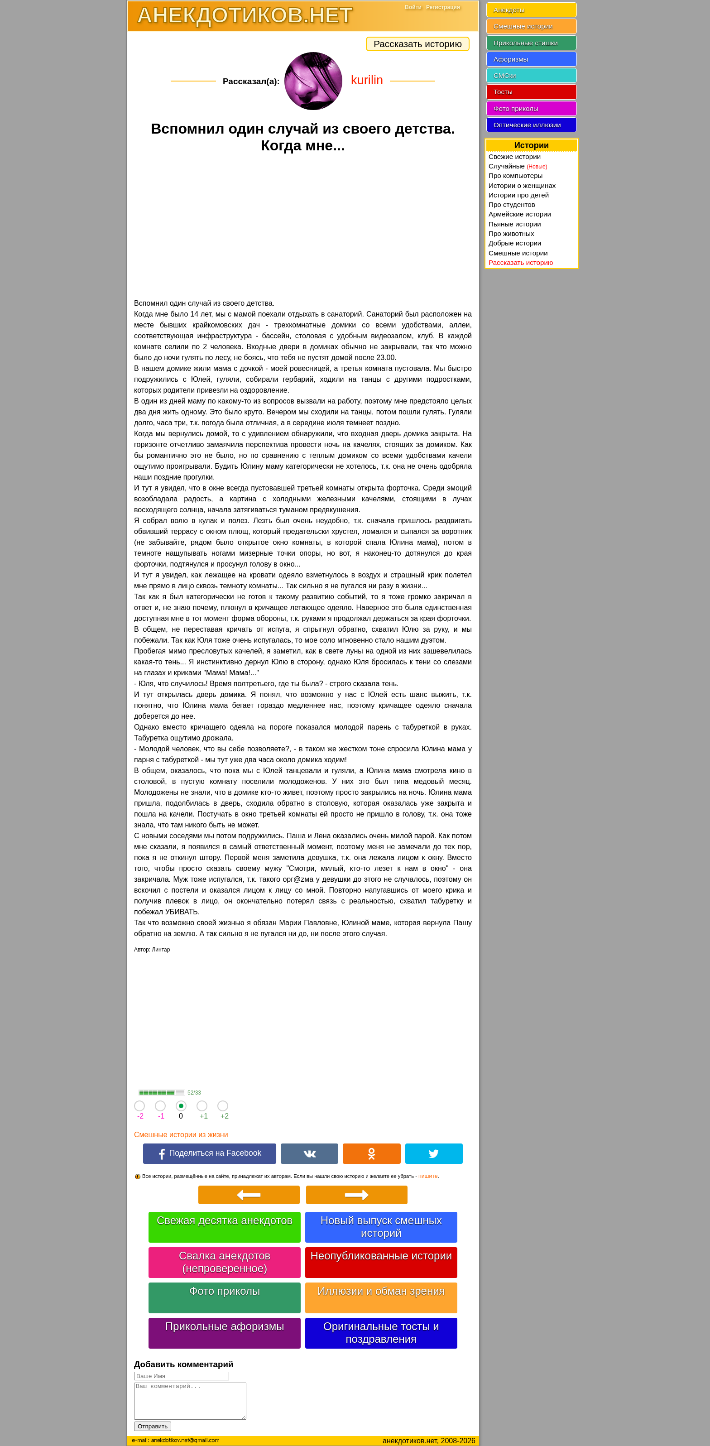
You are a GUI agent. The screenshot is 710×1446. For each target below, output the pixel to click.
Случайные (518, 166)
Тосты (503, 92)
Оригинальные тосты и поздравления (381, 1332)
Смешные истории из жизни (181, 1135)
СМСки (505, 75)
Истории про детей (519, 195)
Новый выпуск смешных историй (381, 1226)
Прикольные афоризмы (224, 1326)
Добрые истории (515, 243)
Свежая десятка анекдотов (225, 1220)
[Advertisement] (303, 227)
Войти (413, 7)
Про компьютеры (516, 175)
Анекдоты (509, 10)
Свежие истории (515, 156)
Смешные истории (523, 26)
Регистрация (443, 7)
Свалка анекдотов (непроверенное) (224, 1261)
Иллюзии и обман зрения (381, 1291)
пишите (428, 1176)
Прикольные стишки (526, 43)
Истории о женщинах (522, 185)
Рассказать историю (418, 43)
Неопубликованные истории (381, 1255)
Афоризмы (511, 59)
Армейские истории (520, 214)
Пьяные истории (515, 224)
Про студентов (512, 204)
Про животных (511, 233)
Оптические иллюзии (527, 125)
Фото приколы (224, 1291)
